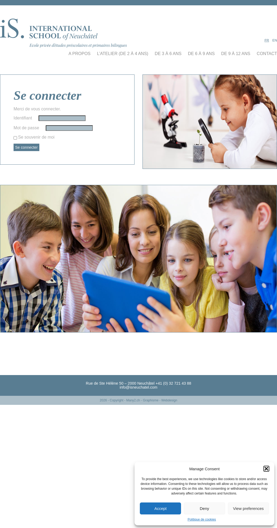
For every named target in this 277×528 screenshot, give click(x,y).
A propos (80, 53)
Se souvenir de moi (36, 137)
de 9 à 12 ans (235, 53)
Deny (204, 508)
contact (267, 53)
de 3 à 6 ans (168, 53)
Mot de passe (26, 128)
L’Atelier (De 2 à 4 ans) (122, 53)
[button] (266, 468)
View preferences (248, 508)
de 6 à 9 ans (201, 53)
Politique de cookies (202, 519)
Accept (160, 508)
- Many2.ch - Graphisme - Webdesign (150, 400)
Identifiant (23, 118)
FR (267, 40)
